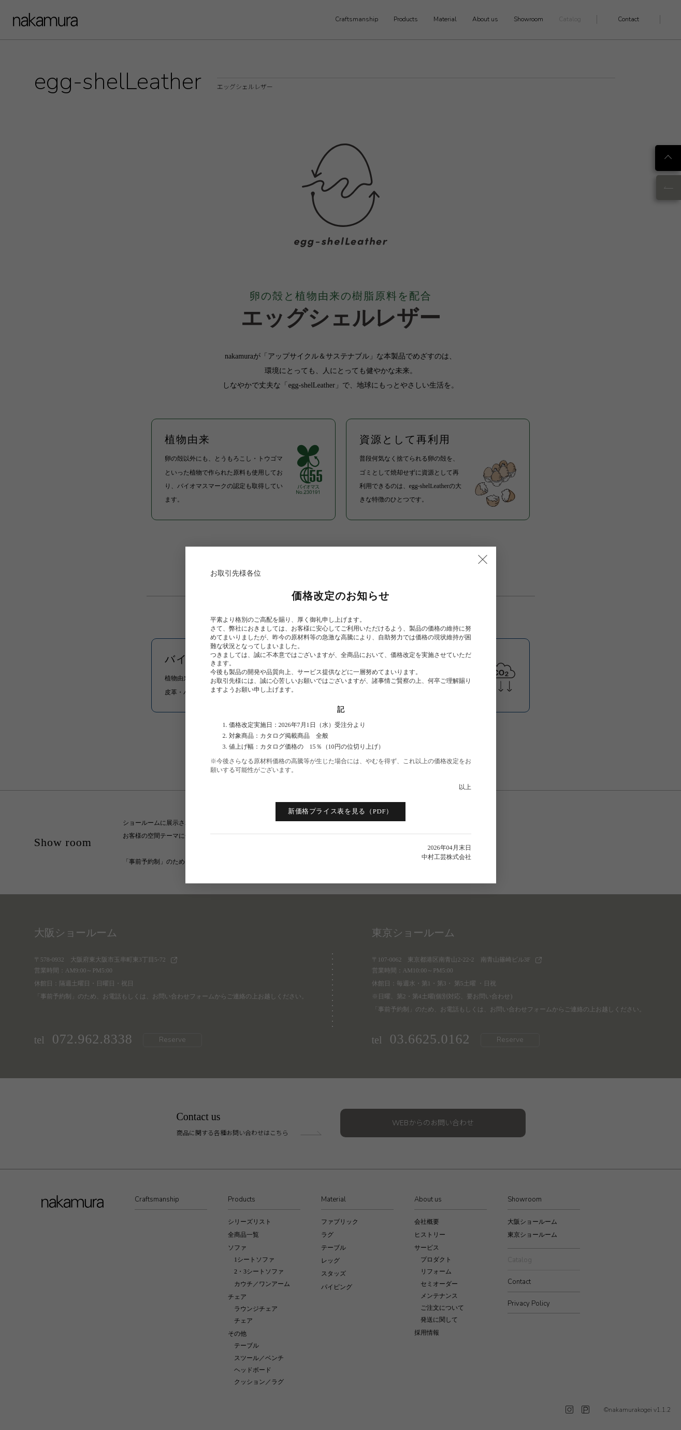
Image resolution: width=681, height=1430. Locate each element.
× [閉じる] (482, 558)
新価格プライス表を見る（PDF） (340, 811)
